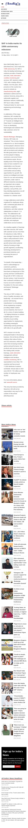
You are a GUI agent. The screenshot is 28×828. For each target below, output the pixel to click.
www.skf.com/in (12, 382)
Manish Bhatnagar (9, 137)
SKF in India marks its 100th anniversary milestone (11, 46)
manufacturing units (10, 91)
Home (2, 7)
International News (7, 11)
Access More (4, 426)
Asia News (4, 9)
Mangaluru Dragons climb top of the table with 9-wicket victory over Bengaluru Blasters (20, 645)
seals (11, 75)
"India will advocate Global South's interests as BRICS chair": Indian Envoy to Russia (20, 549)
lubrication (17, 75)
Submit (17, 766)
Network (3, 18)
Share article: (6, 405)
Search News (5, 16)
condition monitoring (10, 78)
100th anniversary (9, 69)
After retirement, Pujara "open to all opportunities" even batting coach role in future (20, 563)
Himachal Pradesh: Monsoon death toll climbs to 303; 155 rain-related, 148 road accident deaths (13, 820)
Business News (5, 13)
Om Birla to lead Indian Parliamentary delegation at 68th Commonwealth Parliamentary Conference (19, 595)
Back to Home (5, 23)
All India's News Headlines (11, 778)
